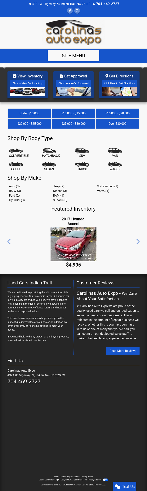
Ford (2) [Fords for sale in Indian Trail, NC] (14, 194)
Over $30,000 (118, 122)
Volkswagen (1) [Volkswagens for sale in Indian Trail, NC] (107, 185)
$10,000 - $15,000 (73, 112)
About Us (65, 475)
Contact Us (74, 475)
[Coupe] (16, 165)
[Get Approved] (73, 83)
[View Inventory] (27, 83)
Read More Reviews (122, 349)
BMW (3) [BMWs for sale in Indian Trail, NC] (15, 189)
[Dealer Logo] (73, 32)
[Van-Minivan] (115, 151)
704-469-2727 (108, 4)
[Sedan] (49, 165)
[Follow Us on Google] (77, 11)
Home (57, 475)
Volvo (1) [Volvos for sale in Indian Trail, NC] (103, 189)
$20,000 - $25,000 (29, 122)
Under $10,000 (29, 112)
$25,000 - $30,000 (73, 122)
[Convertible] (19, 151)
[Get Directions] (119, 83)
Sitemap (78, 478)
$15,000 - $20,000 (117, 112)
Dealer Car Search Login (49, 478)
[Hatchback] (51, 151)
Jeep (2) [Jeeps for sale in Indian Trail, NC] (58, 185)
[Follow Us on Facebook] (70, 11)
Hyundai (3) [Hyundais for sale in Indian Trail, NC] (17, 198)
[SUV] (82, 151)
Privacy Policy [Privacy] (87, 475)
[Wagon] (115, 165)
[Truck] (82, 165)
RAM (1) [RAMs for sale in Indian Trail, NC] (58, 194)
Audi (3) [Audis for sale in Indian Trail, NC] (14, 185)
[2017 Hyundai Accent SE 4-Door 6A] (73, 242)
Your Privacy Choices (95, 478)
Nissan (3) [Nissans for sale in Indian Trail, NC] (60, 189)
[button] (3, 65)
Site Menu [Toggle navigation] (73, 55)
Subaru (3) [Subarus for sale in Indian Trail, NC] (60, 198)
